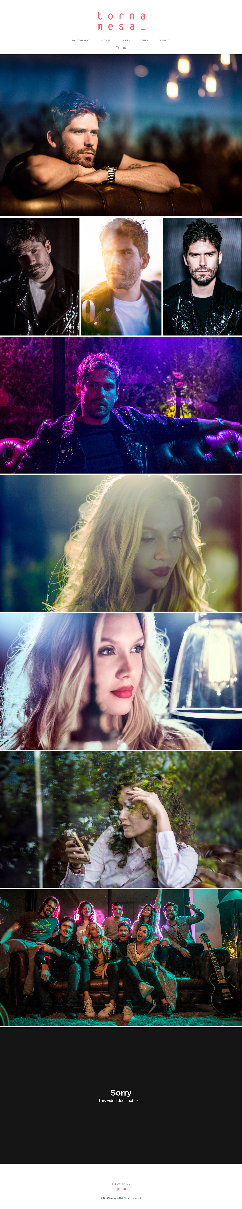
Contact (164, 40)
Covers (125, 40)
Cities (144, 40)
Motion (105, 40)
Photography (81, 40)
